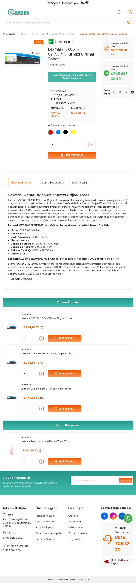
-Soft (50, 580)
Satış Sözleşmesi (45, 528)
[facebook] (104, 517)
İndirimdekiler (75, 528)
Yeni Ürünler (74, 523)
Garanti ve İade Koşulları (49, 534)
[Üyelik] (119, 12)
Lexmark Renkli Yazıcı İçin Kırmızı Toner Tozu (45, 442)
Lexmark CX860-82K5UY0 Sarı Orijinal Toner (46, 390)
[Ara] (128, 22)
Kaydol (125, 481)
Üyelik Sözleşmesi (45, 523)
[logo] (19, 12)
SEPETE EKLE (64, 339)
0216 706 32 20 (12, 551)
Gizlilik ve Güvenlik (45, 540)
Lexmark (26, 315)
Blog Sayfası (75, 540)
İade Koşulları (80, 184)
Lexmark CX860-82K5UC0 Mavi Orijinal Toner (46, 319)
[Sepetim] (130, 12)
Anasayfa (73, 517)
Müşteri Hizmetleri (78, 534)
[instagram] (113, 517)
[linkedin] (122, 517)
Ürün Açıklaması (21, 184)
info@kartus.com (13, 539)
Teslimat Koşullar (45, 517)
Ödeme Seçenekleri (52, 184)
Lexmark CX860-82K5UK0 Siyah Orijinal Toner (47, 354)
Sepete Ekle (72, 156)
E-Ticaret (58, 580)
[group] (22, 58)
